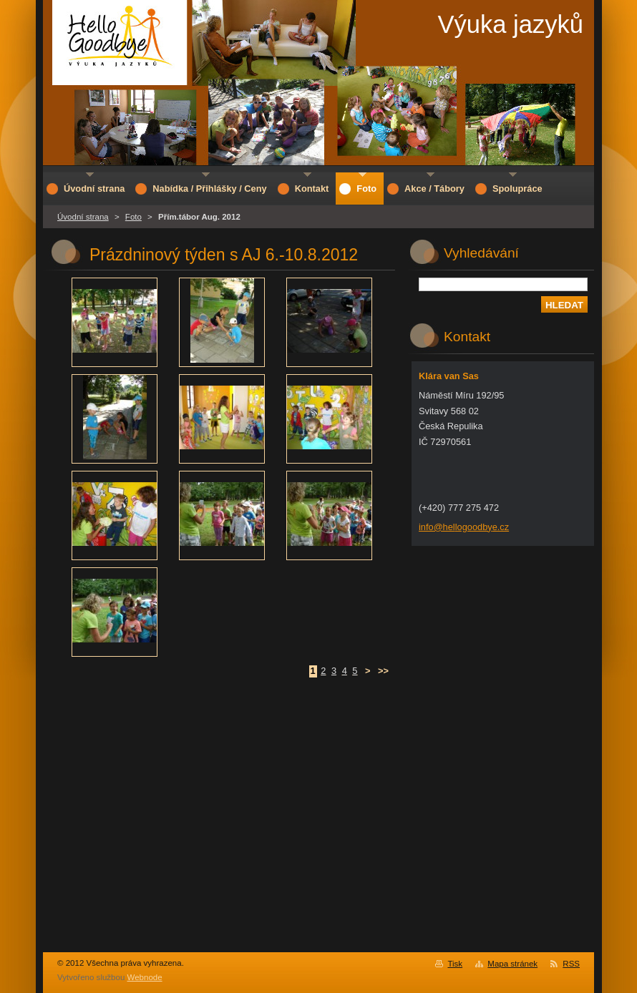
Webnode (144, 977)
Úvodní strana (83, 216)
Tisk (454, 963)
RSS (571, 963)
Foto (133, 216)
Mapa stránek (512, 963)
